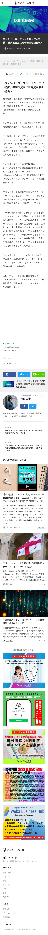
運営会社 (6, 909)
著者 (4, 893)
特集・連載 (7, 872)
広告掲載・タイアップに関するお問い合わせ (20, 929)
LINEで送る (40, 74)
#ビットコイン (20, 363)
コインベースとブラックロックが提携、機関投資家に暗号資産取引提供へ (23, 62)
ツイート (26, 74)
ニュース (18, 48)
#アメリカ (8, 363)
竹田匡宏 (25, 399)
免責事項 (6, 917)
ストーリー (7, 877)
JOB (4, 889)
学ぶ (4, 881)
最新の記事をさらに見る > (24, 650)
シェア (11, 74)
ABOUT (6, 897)
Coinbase (10, 343)
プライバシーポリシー (11, 913)
